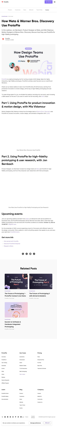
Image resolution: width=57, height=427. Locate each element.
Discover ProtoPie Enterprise (12, 243)
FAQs (3, 371)
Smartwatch (22, 359)
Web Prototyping (23, 371)
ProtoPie (4, 79)
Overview (4, 356)
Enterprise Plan (40, 359)
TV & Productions (23, 368)
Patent (26, 417)
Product (21, 393)
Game (21, 362)
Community (39, 399)
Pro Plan (39, 362)
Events (3, 368)
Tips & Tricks (22, 405)
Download (4, 365)
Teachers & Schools (41, 368)
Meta (37, 169)
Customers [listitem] (17, 9)
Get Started (48, 2)
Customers (22, 396)
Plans (38, 356)
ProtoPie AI (4, 359)
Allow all (47, 423)
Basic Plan (39, 365)
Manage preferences (35, 423)
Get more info (7, 237)
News (21, 399)
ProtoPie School (5, 393)
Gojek (27, 219)
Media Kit (39, 396)
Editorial (21, 402)
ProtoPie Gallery (5, 396)
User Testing (4, 362)
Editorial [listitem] (31, 9)
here (43, 96)
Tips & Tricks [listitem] (39, 9)
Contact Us (39, 402)
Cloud (3, 374)
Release (3, 377)
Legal (23, 417)
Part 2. (6, 156)
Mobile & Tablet (23, 365)
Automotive (22, 356)
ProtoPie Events (14, 232)
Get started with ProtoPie (11, 241)
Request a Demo (8, 246)
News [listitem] (24, 9)
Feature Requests (5, 380)
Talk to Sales (22, 374)
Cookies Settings (33, 417)
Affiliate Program (5, 383)
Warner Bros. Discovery (43, 111)
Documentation (5, 399)
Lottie (48, 113)
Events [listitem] (47, 10)
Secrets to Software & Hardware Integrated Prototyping (13, 324)
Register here (12, 224)
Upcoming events (12, 213)
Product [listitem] (10, 9)
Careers (39, 393)
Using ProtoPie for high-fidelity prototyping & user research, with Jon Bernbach (25, 160)
